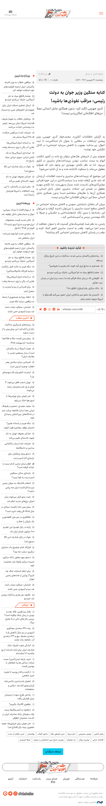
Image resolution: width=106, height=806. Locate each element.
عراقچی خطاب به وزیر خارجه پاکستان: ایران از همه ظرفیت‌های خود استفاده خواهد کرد (19, 86)
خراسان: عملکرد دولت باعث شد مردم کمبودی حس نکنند (19, 309)
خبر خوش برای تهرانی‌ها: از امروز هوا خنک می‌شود (20, 398)
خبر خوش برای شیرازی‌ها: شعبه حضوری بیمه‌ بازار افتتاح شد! (18, 725)
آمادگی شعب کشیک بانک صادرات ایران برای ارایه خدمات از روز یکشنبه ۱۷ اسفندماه (17, 649)
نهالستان (31, 734)
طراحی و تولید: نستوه (90, 802)
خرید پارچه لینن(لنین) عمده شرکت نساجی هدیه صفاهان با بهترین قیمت (19, 662)
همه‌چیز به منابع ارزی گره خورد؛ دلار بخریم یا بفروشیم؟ (74, 266)
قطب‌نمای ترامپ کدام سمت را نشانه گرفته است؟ (18, 465)
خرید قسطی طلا (58, 734)
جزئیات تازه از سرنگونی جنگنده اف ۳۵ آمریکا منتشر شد (18, 135)
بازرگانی (25, 605)
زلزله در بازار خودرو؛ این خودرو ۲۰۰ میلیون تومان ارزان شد (18, 529)
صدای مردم (51, 779)
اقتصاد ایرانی (98, 739)
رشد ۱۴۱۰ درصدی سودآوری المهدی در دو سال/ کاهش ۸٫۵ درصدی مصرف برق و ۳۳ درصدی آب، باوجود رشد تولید (18, 634)
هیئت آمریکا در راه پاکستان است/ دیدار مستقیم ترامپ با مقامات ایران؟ (20, 352)
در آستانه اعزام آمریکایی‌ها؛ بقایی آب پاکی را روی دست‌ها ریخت (18, 145)
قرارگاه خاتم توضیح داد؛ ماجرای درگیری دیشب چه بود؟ (17, 549)
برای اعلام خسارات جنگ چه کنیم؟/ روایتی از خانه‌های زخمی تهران (20, 575)
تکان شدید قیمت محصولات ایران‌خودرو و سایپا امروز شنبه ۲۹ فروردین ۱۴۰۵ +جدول (19, 224)
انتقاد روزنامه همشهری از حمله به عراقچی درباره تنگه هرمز (18, 299)
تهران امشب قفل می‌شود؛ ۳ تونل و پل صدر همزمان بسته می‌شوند (19, 386)
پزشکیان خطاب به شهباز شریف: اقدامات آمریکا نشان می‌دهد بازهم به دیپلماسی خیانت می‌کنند (17, 123)
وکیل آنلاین (98, 734)
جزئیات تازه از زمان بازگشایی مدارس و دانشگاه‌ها (19, 446)
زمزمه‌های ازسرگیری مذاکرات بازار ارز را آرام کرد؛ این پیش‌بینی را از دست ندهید (18, 328)
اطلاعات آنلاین (57, 13)
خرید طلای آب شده (16, 734)
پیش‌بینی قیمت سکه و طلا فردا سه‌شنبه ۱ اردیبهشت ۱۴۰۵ (18, 340)
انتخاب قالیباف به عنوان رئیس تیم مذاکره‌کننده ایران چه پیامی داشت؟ (18, 487)
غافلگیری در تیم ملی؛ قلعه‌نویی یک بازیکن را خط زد (18, 519)
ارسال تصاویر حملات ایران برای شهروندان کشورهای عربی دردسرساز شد (17, 109)
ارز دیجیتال (71, 739)
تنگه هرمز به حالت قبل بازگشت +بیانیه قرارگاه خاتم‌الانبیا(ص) (17, 269)
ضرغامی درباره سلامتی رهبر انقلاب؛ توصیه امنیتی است (20, 364)
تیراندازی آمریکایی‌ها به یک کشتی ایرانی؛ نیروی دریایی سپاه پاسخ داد (19, 157)
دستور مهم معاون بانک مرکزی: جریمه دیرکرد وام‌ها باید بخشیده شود (18, 561)
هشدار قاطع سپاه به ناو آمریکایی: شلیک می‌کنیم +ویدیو (73, 272)
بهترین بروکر (84, 739)
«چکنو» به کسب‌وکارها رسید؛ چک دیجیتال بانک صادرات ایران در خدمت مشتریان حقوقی (18, 714)
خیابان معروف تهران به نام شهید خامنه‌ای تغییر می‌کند (20, 179)
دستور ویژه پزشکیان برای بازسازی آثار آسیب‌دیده (21, 456)
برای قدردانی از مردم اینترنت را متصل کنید (18, 289)
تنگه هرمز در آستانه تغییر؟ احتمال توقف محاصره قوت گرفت (19, 425)
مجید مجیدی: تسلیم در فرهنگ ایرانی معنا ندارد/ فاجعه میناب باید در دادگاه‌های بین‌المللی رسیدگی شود (18, 412)
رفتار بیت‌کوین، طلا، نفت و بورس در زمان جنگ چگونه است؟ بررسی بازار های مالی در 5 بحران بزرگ (19, 617)
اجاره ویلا (71, 734)
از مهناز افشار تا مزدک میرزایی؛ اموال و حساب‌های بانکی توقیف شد (17, 212)
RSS (53, 782)
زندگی (87, 74)
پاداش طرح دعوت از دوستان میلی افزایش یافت (19, 696)
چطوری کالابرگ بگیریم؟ (20, 704)
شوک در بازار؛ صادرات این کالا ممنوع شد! (19, 169)
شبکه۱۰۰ (94, 779)
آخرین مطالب (22, 318)
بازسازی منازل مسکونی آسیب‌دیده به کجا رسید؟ (22, 475)
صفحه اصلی (98, 74)
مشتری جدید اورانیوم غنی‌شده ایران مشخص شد (18, 236)
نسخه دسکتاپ (53, 751)
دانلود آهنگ (43, 734)
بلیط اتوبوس (24, 739)
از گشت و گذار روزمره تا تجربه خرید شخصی (19, 673)
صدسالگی (80, 779)
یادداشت (36, 779)
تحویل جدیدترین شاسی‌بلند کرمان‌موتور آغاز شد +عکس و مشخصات (19, 685)
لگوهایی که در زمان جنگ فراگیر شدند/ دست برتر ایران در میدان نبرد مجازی (72, 280)
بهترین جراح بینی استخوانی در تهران (48, 739)
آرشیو (10, 779)
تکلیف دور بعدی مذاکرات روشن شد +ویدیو (17, 596)
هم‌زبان (66, 779)
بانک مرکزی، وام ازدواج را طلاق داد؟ (82, 288)
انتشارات (23, 779)
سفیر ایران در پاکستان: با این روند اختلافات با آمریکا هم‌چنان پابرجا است (19, 190)
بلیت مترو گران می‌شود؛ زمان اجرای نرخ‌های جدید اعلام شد (19, 499)
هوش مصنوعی (84, 734)
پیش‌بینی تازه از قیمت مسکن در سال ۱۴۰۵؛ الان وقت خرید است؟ (17, 509)
